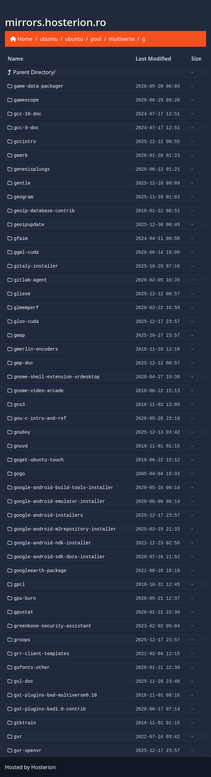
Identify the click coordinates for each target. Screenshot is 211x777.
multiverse (122, 39)
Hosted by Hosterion (30, 767)
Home (25, 39)
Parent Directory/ (32, 72)
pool (96, 39)
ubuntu (49, 39)
